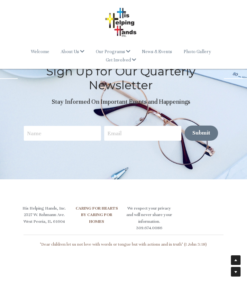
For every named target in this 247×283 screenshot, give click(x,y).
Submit (204, 132)
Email (117, 133)
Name (37, 133)
